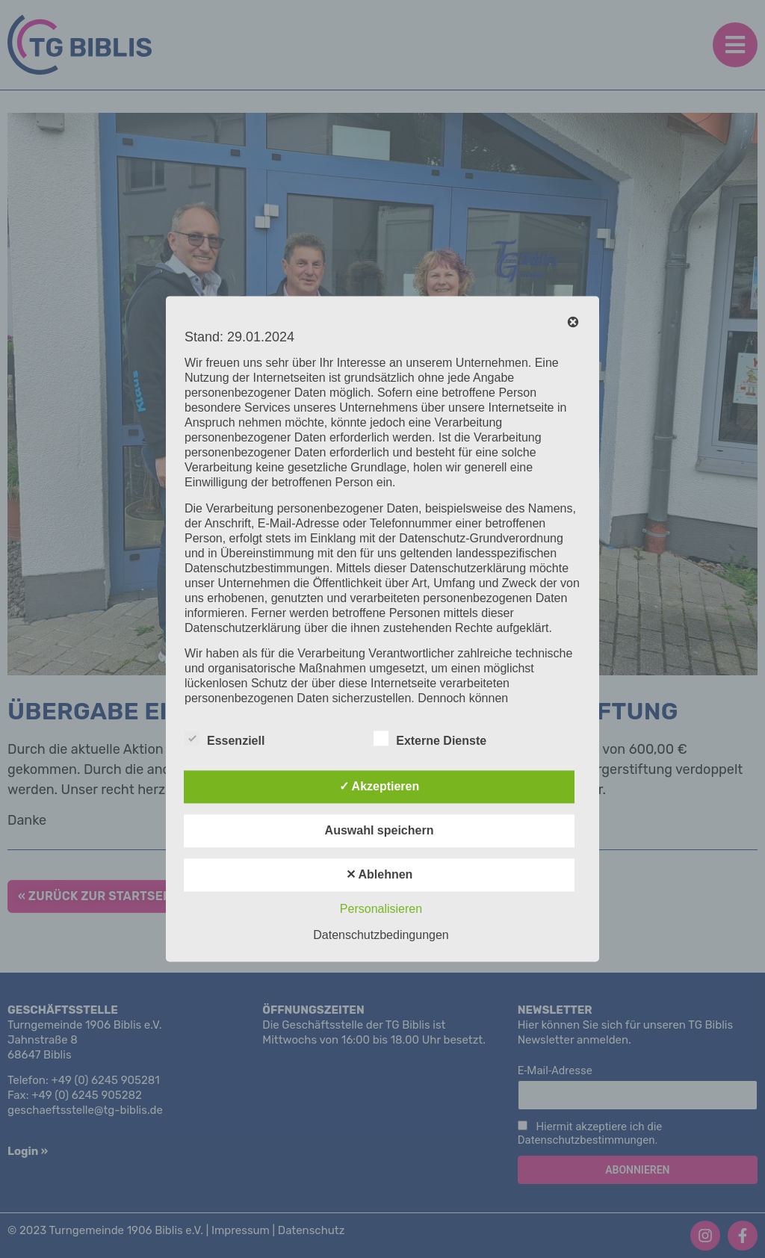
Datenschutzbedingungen (380, 935)
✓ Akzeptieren (379, 787)
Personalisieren (381, 909)
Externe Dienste (430, 739)
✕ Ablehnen (379, 875)
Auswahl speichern (379, 831)
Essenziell (224, 739)
